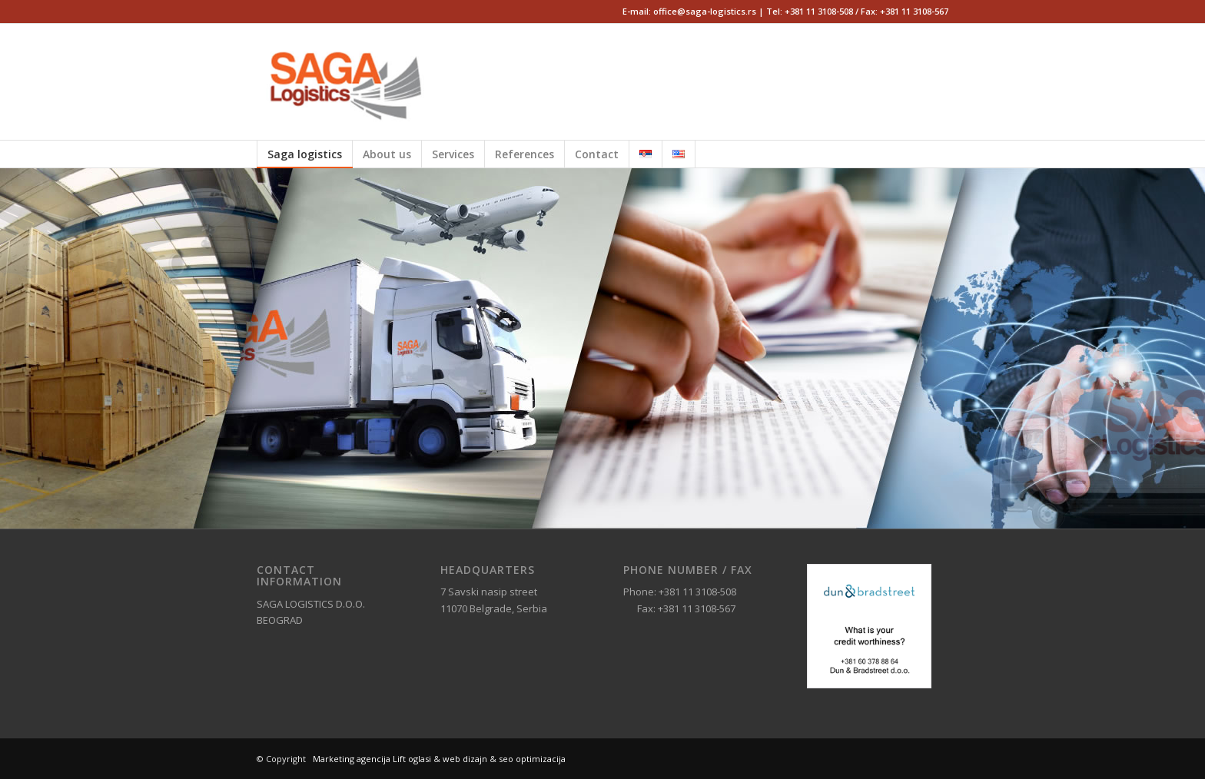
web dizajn (465, 758)
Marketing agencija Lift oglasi (372, 758)
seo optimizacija (532, 758)
